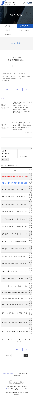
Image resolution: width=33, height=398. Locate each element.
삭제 (27, 89)
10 (15, 339)
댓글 (25, 116)
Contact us (16, 375)
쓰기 (27, 349)
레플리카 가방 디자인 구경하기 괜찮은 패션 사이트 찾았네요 (15, 271)
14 (29, 339)
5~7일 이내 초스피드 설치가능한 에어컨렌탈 (15, 286)
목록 (7, 89)
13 (25, 339)
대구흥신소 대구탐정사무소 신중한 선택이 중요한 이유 (15, 313)
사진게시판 (7, 34)
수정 (17, 89)
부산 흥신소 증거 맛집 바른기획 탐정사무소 (15, 241)
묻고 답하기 (23, 26)
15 (13, 341)
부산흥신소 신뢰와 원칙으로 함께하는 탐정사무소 (15, 305)
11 (19, 339)
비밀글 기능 (23, 156)
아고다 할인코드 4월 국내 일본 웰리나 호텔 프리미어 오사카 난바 (15, 292)
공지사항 (7, 26)
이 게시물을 (5, 80)
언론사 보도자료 (23, 30)
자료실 (7, 30)
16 (17, 341)
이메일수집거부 (22, 374)
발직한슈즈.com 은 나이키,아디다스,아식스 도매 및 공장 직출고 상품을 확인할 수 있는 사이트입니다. (15, 211)
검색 (26, 355)
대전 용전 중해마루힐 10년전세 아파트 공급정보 (15, 189)
